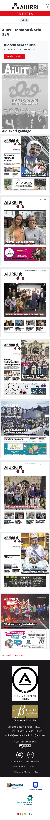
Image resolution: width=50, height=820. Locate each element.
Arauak (33, 767)
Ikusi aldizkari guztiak (14, 655)
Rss (36, 772)
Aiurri (24, 20)
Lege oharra (32, 762)
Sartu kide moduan (14, 56)
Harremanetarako (21, 772)
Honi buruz (16, 762)
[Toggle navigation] (4, 6)
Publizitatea (19, 767)
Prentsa (25, 13)
